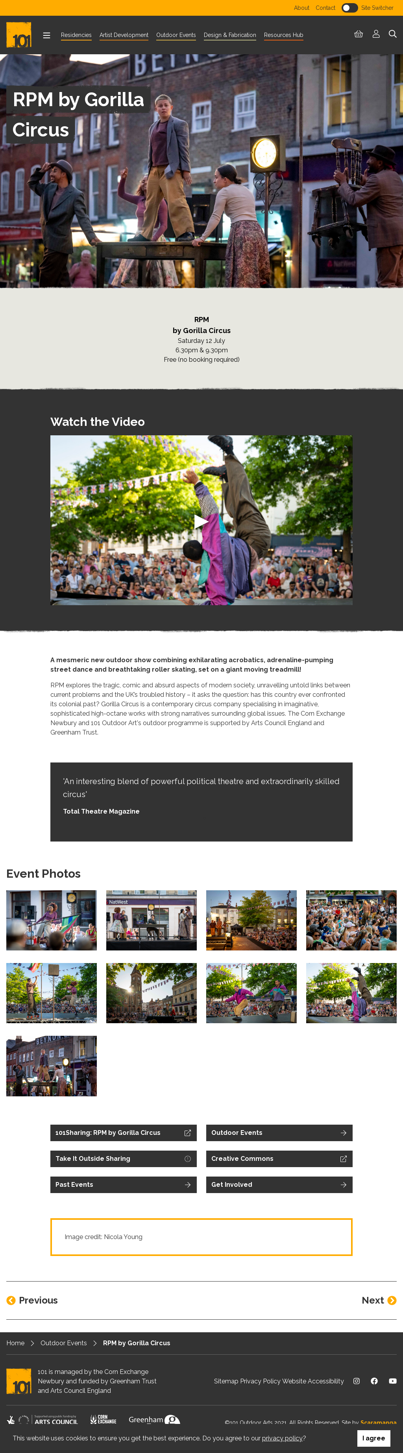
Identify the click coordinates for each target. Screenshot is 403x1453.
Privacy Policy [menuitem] (260, 1381)
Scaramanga (378, 1423)
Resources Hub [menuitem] (283, 35)
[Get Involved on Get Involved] (279, 1185)
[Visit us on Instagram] (356, 1381)
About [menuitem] (301, 8)
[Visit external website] (123, 1133)
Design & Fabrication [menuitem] (230, 35)
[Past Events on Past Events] (123, 1185)
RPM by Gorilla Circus (136, 1343)
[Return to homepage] (22, 35)
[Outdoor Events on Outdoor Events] (279, 1133)
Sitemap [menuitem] (226, 1381)
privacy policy (282, 1438)
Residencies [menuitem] (76, 35)
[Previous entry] (32, 1300)
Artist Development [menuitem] (124, 35)
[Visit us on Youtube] (393, 1381)
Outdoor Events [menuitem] (176, 35)
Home (15, 1343)
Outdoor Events (64, 1343)
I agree (373, 1438)
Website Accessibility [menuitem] (313, 1381)
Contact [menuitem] (325, 8)
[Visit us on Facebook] (374, 1381)
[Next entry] (379, 1300)
